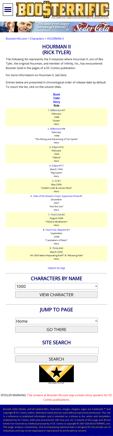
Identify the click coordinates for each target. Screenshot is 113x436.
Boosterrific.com (16, 38)
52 (56, 180)
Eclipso (55, 147)
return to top (56, 268)
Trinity (55, 248)
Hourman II (55, 38)
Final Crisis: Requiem (56, 229)
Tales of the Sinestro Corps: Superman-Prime (56, 196)
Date (56, 98)
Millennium (56, 110)
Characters (37, 38)
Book (56, 94)
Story (56, 102)
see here (60, 75)
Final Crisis (56, 214)
